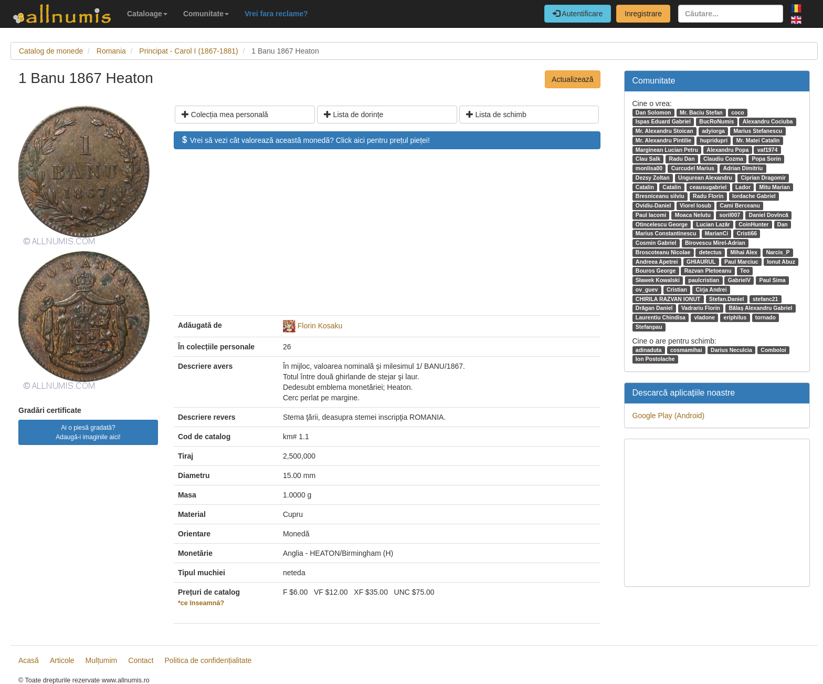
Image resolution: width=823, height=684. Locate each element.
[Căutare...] (730, 14)
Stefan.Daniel (726, 299)
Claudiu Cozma (723, 159)
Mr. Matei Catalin (758, 140)
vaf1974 (767, 150)
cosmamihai (686, 350)
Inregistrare (643, 13)
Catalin (645, 187)
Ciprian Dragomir (763, 177)
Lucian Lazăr (713, 224)
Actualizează (572, 79)
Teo (745, 270)
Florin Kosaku (320, 326)
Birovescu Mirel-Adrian (715, 243)
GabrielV (739, 280)
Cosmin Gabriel (656, 243)
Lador (743, 187)
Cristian (677, 289)
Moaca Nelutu (693, 215)
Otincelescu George (662, 224)
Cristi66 (747, 233)
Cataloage (147, 13)
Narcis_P (777, 252)
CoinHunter (753, 224)
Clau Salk (648, 159)
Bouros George (656, 270)
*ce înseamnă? (201, 603)
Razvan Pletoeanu (708, 270)
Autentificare (578, 13)
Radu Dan (682, 159)
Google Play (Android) (668, 415)
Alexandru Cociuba (768, 121)
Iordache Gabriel (754, 196)
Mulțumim (102, 660)
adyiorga (713, 131)
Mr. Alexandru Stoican (664, 131)
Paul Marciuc (741, 261)
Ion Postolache (655, 359)
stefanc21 (765, 299)
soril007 (729, 215)
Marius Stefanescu (757, 131)
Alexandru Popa (727, 150)
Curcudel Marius (692, 168)
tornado (765, 317)
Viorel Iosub (695, 205)
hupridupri (714, 140)
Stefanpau (649, 327)
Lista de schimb (496, 114)
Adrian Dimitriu (743, 168)
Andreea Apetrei (657, 261)
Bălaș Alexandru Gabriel (760, 308)
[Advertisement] (387, 237)
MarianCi (716, 233)
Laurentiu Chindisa (660, 317)
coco (737, 112)
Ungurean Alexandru (705, 177)
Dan (782, 224)
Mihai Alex (743, 252)
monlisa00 (649, 168)
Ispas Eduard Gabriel (663, 121)
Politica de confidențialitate (208, 660)
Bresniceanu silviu (660, 196)
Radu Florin (708, 196)
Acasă (28, 660)
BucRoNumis (716, 121)
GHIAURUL (701, 261)
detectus (710, 252)
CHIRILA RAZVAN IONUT (668, 299)
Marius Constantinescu (666, 233)
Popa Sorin (766, 159)
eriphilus (735, 317)
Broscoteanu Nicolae (663, 252)
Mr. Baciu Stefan (701, 112)
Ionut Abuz (781, 261)
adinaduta (649, 350)
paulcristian (703, 280)
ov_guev (647, 289)
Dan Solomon (653, 112)
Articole (62, 660)
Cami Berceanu (739, 205)
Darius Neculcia (731, 350)
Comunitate (206, 13)
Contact (140, 660)
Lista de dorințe (354, 114)
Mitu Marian (774, 187)
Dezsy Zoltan (653, 177)
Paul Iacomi (651, 215)
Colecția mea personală (225, 114)
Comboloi (773, 350)
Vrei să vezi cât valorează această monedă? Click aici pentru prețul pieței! (305, 140)
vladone (704, 317)
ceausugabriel (708, 187)
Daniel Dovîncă (768, 215)
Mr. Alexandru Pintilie (663, 140)
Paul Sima (772, 280)
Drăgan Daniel (654, 308)
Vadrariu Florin (700, 308)
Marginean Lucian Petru (667, 150)
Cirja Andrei (710, 289)
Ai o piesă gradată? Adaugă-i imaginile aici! (88, 432)
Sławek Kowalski (658, 280)
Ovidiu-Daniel (653, 205)
